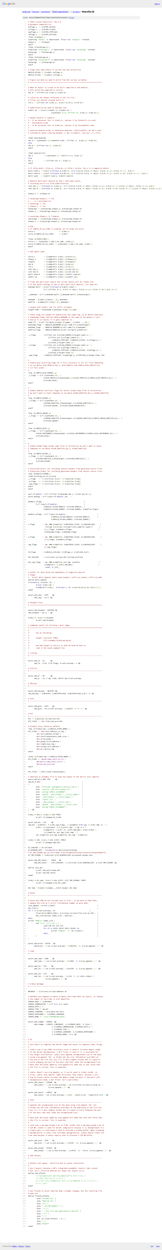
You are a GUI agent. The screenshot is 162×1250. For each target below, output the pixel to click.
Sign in (157, 4)
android (26, 11)
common (45, 11)
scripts (76, 11)
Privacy (21, 1246)
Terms (27, 1246)
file (71, 18)
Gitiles (14, 1246)
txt (151, 1246)
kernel (35, 11)
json (158, 1246)
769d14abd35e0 (60, 11)
